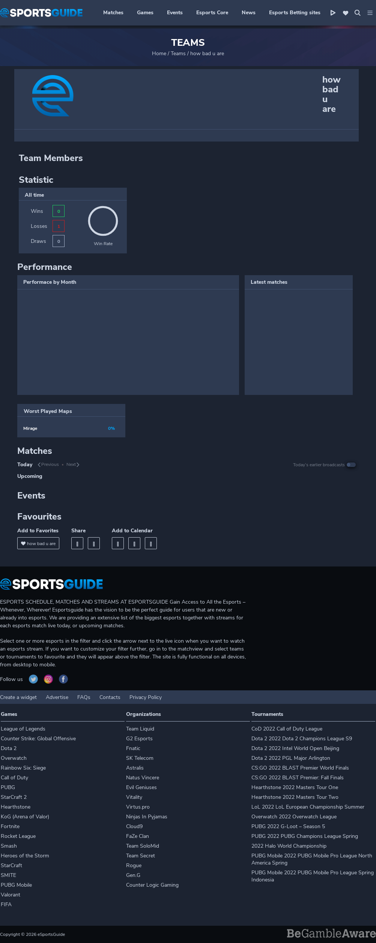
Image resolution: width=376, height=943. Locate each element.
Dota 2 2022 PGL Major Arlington (290, 758)
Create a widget (18, 697)
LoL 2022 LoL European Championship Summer (307, 806)
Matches (113, 12)
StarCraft (11, 865)
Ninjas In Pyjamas (146, 816)
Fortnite (10, 826)
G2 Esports (139, 738)
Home (159, 53)
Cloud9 (134, 826)
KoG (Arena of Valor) (25, 816)
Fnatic (133, 748)
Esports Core (212, 12)
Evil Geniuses (141, 787)
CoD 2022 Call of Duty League (286, 728)
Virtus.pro (138, 806)
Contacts (109, 697)
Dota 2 (9, 748)
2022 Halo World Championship (288, 846)
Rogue (133, 865)
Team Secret (140, 855)
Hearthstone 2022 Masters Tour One (294, 787)
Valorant (10, 894)
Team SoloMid (142, 846)
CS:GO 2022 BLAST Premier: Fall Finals (297, 777)
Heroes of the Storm (25, 855)
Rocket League (18, 836)
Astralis (135, 767)
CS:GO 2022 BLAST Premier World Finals (300, 767)
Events (175, 12)
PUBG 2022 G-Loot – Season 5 (288, 826)
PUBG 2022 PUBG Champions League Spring (304, 836)
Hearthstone (15, 806)
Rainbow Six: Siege (23, 767)
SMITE (8, 875)
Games (145, 12)
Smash (9, 846)
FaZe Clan (137, 836)
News (249, 12)
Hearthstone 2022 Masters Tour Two (294, 797)
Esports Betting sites (294, 12)
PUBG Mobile (16, 885)
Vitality (134, 797)
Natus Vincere (142, 777)
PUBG (8, 787)
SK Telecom (139, 758)
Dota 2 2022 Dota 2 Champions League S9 (301, 738)
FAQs (83, 697)
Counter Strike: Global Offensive (38, 738)
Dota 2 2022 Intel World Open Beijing (295, 748)
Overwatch (14, 758)
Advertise (57, 697)
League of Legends (23, 728)
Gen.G (133, 875)
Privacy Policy (145, 697)
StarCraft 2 (14, 797)
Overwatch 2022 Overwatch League (294, 816)
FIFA (6, 904)
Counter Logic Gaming (152, 885)
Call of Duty (14, 777)
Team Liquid (140, 728)
